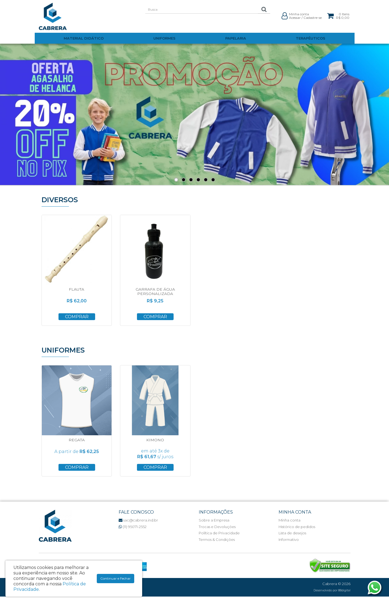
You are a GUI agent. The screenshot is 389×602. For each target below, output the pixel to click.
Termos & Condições (217, 539)
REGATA (77, 439)
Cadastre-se (312, 18)
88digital (344, 590)
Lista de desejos (292, 533)
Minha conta (289, 520)
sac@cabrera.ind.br (138, 520)
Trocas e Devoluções (217, 526)
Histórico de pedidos (297, 526)
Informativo (289, 539)
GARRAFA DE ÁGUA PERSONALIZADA (155, 291)
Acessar (295, 18)
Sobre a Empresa (214, 520)
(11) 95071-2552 (133, 526)
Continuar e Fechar (115, 578)
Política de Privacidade (219, 533)
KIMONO (155, 439)
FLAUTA (76, 289)
